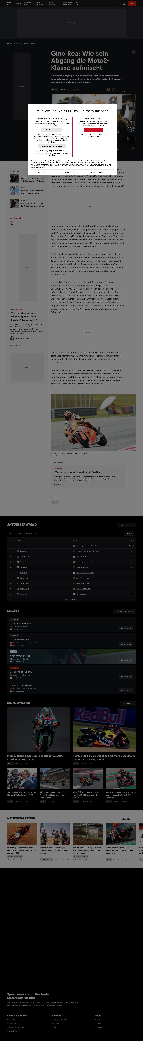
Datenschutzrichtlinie (68, 172)
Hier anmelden (93, 136)
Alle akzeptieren (52, 130)
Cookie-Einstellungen (98, 172)
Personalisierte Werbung (52, 146)
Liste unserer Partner (94, 165)
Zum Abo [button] (93, 130)
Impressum (42, 172)
